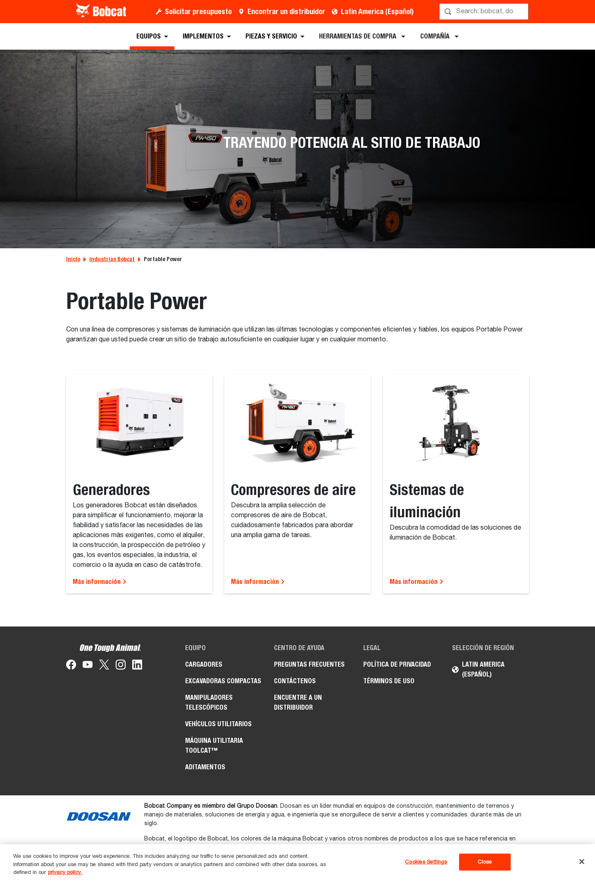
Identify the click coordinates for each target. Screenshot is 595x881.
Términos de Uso (388, 681)
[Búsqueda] (484, 11)
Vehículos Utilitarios (218, 724)
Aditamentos (205, 767)
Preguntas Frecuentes (309, 664)
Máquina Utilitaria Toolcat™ (214, 745)
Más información (100, 582)
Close (485, 861)
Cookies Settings (426, 861)
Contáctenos (295, 681)
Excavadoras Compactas (223, 681)
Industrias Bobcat (112, 259)
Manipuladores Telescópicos (209, 702)
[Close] (582, 861)
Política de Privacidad (397, 664)
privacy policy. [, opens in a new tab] (65, 872)
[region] (297, 862)
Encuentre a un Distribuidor (298, 702)
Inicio (73, 259)
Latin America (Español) (377, 11)
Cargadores (203, 664)
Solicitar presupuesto (198, 11)
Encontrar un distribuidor (286, 11)
